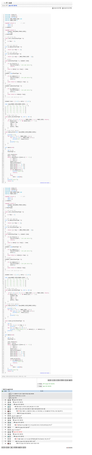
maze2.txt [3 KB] (67, 8)
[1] (66, 447)
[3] (69, 447)
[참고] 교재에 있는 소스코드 (19, 395)
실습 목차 (14, 397)
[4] (70, 447)
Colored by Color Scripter (44, 182)
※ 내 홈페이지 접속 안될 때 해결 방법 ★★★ (23, 393)
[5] (71, 447)
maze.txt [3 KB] (56, 8)
